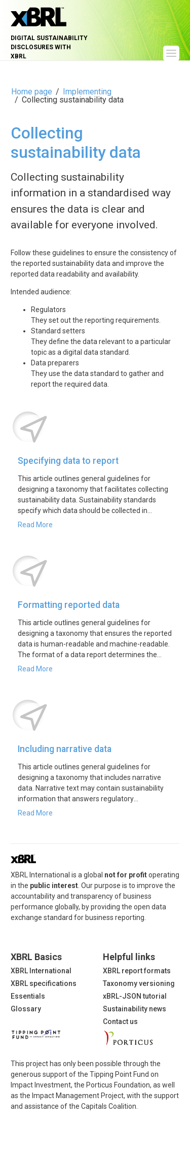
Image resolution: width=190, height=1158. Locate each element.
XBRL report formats (137, 971)
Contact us (120, 1021)
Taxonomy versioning (139, 983)
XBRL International (41, 971)
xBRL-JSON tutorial (135, 996)
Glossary (26, 1009)
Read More (35, 525)
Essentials (28, 996)
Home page (31, 91)
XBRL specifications (44, 983)
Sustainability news (134, 1009)
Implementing (87, 91)
